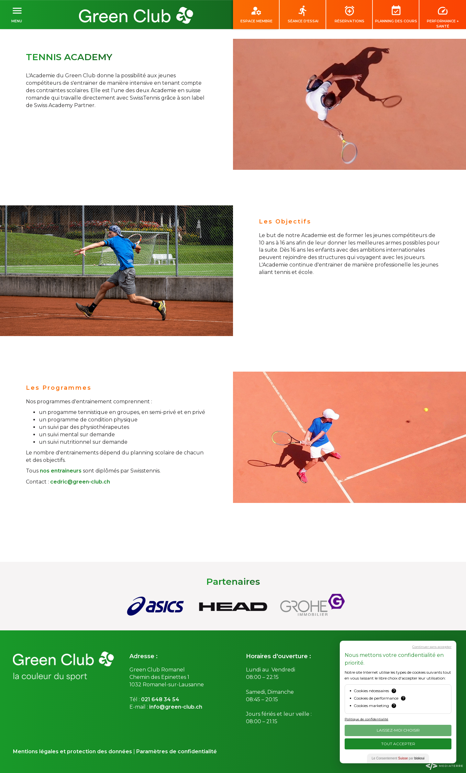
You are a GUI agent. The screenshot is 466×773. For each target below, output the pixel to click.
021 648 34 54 (160, 699)
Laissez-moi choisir (398, 730)
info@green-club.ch (175, 707)
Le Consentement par (398, 758)
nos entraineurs (61, 471)
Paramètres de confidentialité (176, 751)
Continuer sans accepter (431, 647)
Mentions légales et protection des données (72, 751)
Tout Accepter (398, 743)
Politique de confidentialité (366, 719)
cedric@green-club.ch (80, 482)
